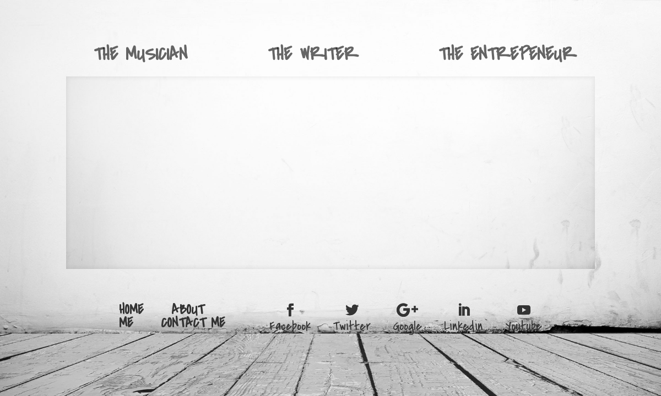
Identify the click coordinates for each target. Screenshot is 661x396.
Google (407, 325)
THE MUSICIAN (140, 54)
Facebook (290, 325)
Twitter (352, 325)
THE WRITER (313, 54)
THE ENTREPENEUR (507, 54)
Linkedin (463, 325)
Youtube (523, 325)
